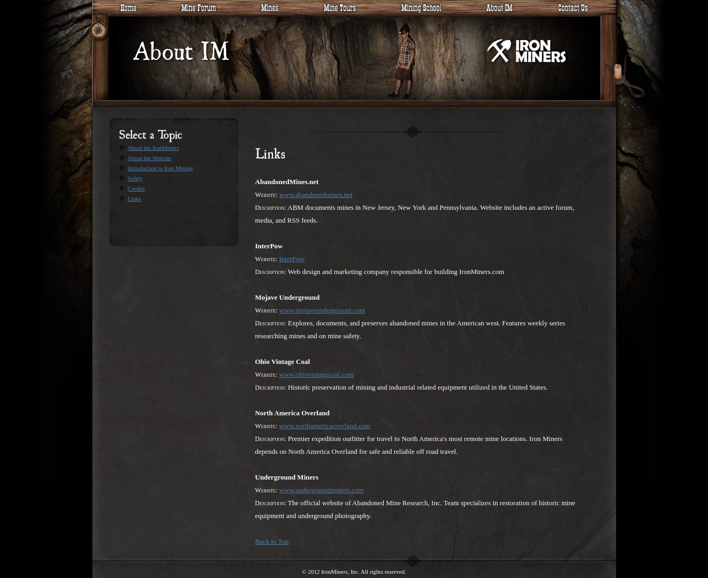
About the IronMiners (153, 147)
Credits (136, 188)
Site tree (102, 29)
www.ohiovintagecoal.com (316, 374)
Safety (135, 178)
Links (134, 198)
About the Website (149, 158)
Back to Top (272, 541)
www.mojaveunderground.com (322, 310)
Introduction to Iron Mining (160, 168)
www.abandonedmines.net (316, 195)
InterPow (292, 259)
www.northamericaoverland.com (324, 426)
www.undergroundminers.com (321, 490)
